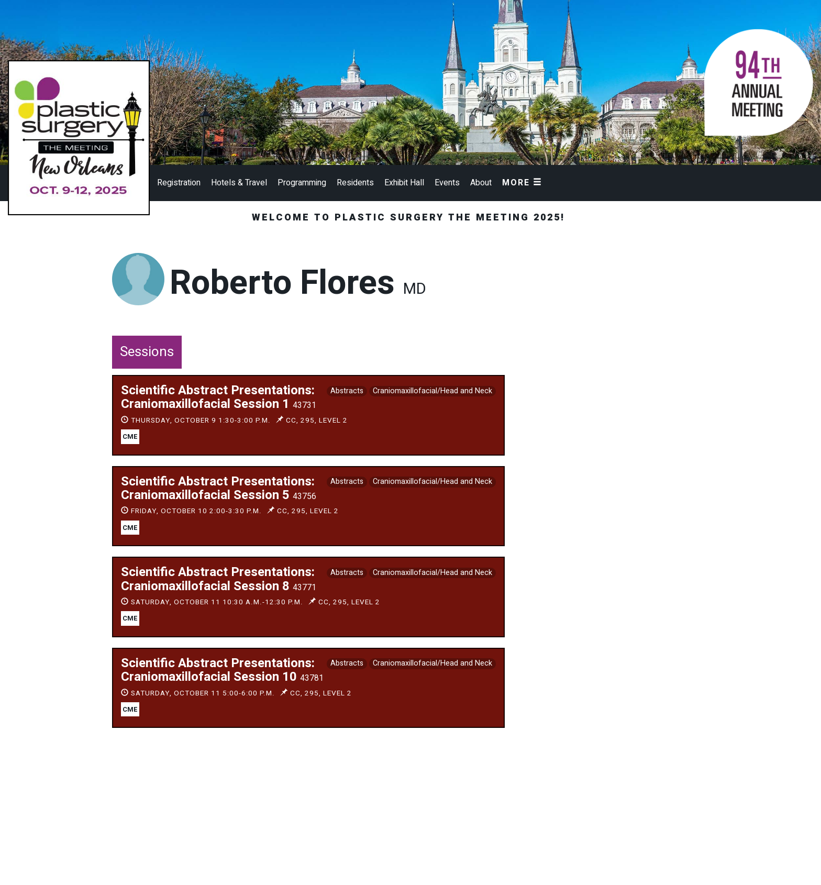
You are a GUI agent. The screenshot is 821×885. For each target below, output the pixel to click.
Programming (302, 182)
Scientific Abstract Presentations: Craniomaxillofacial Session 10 (222, 670)
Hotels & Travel (239, 182)
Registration (179, 182)
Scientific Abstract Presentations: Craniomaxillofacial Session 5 (218, 488)
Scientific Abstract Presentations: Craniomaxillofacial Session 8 (218, 579)
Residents (355, 182)
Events (447, 182)
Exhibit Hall (404, 182)
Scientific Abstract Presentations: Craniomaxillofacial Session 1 (218, 397)
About (481, 182)
